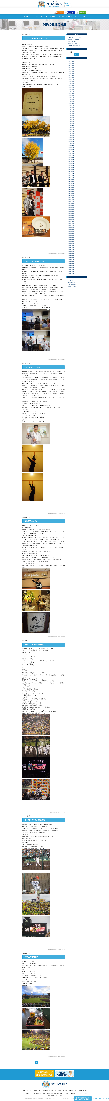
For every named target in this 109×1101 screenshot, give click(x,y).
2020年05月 (71, 187)
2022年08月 (71, 137)
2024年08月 (71, 95)
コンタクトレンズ (30, 1093)
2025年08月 (71, 77)
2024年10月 (71, 93)
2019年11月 (71, 199)
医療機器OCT (39, 1093)
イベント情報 (58, 1095)
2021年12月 (71, 151)
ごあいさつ (35, 17)
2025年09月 (71, 75)
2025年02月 (71, 87)
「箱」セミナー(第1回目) (34, 261)
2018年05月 (71, 235)
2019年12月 (71, 197)
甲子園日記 (71, 280)
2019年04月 (71, 213)
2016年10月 (71, 273)
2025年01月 (71, 89)
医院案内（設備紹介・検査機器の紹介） (68, 1090)
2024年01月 (71, 107)
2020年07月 (71, 183)
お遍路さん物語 (72, 286)
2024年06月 (71, 99)
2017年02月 (71, 265)
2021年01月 (71, 171)
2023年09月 (71, 115)
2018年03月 (71, 239)
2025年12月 (71, 69)
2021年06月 (71, 163)
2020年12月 (71, 173)
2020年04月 (71, 189)
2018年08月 (71, 229)
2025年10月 (71, 73)
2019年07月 (71, 207)
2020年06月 (71, 185)
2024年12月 (71, 91)
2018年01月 (71, 243)
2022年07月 (71, 139)
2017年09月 (71, 251)
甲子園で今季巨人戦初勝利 (35, 820)
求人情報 (46, 1093)
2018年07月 (71, 231)
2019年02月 (71, 217)
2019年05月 (71, 211)
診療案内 (53, 17)
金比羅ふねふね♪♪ (31, 521)
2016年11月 (71, 271)
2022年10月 (71, 133)
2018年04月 (71, 237)
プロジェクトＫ (79, 1093)
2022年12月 (71, 131)
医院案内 (44, 17)
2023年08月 (71, 117)
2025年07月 (71, 79)
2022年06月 (71, 141)
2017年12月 (71, 245)
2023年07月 (71, 119)
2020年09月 (71, 179)
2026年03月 (71, 63)
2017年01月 (71, 267)
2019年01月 (71, 219)
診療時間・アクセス (65, 17)
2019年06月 (71, 209)
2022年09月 (71, 135)
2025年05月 (71, 83)
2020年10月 (71, 177)
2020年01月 (71, 195)
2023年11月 (71, 111)
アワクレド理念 (38, 1090)
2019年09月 (71, 203)
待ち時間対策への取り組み (49, 1090)
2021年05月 (71, 165)
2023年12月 (71, 109)
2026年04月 (71, 61)
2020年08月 (71, 181)
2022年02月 (71, 147)
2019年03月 (71, 215)
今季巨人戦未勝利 (31, 957)
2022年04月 (71, 145)
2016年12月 (71, 269)
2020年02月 (71, 193)
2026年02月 (71, 65)
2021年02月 (71, 169)
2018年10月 (71, 225)
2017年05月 (71, 259)
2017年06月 (71, 257)
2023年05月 (71, 123)
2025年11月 (71, 71)
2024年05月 (71, 101)
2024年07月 (71, 97)
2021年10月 (71, 155)
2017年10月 (71, 249)
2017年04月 (71, 261)
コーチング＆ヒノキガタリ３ (36, 38)
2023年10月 (71, 113)
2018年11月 (71, 223)
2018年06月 (71, 233)
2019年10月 (71, 201)
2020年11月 (71, 175)
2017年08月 (71, 253)
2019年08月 (71, 205)
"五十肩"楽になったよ (33, 367)
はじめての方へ (80, 17)
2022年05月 (71, 143)
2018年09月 (71, 227)
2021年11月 (71, 153)
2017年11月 (71, 247)
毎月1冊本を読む (72, 282)
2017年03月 (71, 263)
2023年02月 (71, 129)
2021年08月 (71, 159)
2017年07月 (71, 255)
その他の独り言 (72, 284)
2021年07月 (71, 161)
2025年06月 (71, 81)
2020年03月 (71, 191)
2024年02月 (71, 105)
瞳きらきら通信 (70, 1093)
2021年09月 (71, 157)
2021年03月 (71, 167)
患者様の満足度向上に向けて (57, 1093)
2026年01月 (71, 67)
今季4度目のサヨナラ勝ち (34, 645)
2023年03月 (71, 127)
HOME (26, 17)
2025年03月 (71, 85)
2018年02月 (71, 241)
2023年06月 (71, 121)
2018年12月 (71, 221)
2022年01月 (71, 149)
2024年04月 (71, 103)
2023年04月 (71, 125)
